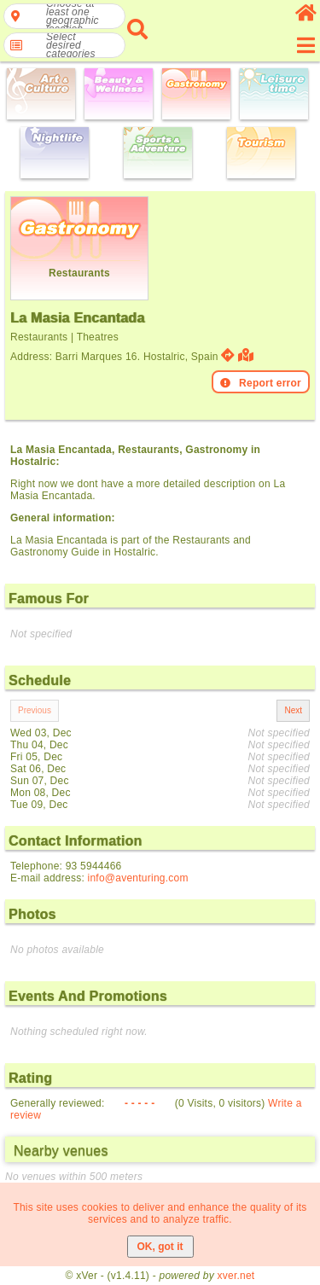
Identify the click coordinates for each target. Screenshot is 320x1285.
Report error (260, 383)
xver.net (236, 1276)
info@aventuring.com (138, 878)
